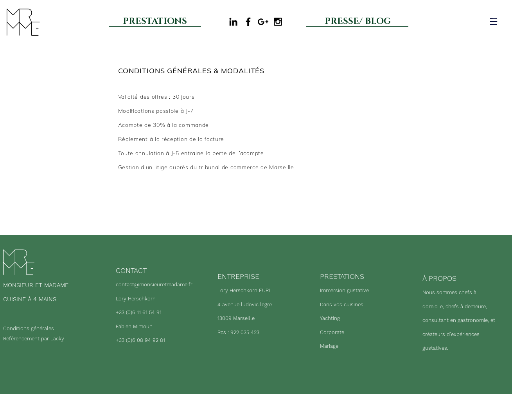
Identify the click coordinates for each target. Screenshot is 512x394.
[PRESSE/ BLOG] (357, 21)
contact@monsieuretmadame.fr (154, 284)
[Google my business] (263, 21)
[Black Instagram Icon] (278, 21)
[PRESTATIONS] (155, 21)
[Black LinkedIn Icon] (233, 21)
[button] (494, 21)
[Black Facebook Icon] (248, 21)
